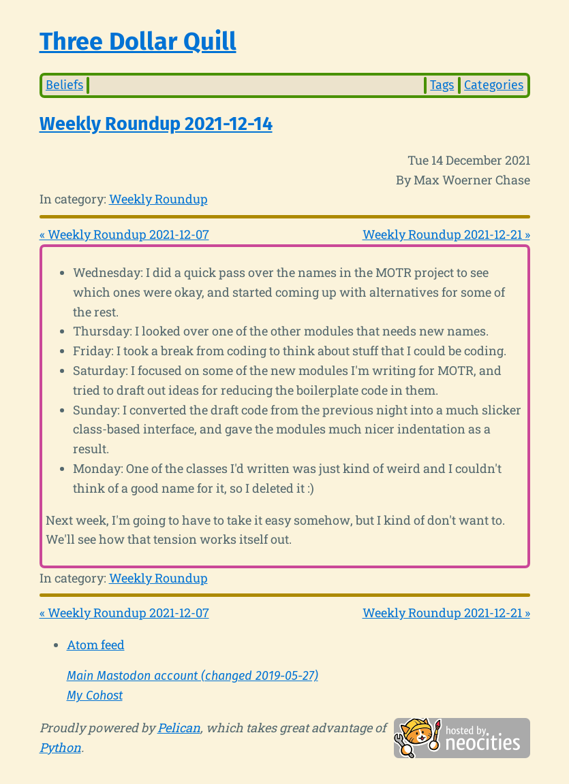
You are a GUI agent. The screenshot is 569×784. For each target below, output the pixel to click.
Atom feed (96, 644)
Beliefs (64, 85)
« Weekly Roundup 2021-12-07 (124, 234)
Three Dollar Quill (138, 41)
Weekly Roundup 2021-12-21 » (446, 234)
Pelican (178, 727)
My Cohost (95, 695)
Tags (442, 85)
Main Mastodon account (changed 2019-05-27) (192, 675)
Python (60, 747)
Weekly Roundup (158, 199)
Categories (493, 85)
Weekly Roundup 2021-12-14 (156, 124)
